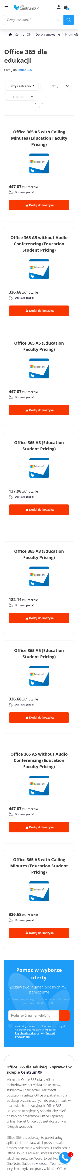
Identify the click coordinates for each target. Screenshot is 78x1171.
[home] (26, 7)
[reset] (58, 20)
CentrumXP (31, 1072)
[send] (64, 1015)
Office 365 (24, 70)
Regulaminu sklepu (27, 1033)
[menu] (6, 7)
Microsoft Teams (48, 1163)
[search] (68, 20)
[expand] (33, 85)
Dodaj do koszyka (40, 205)
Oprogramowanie (48, 34)
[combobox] (45, 86)
